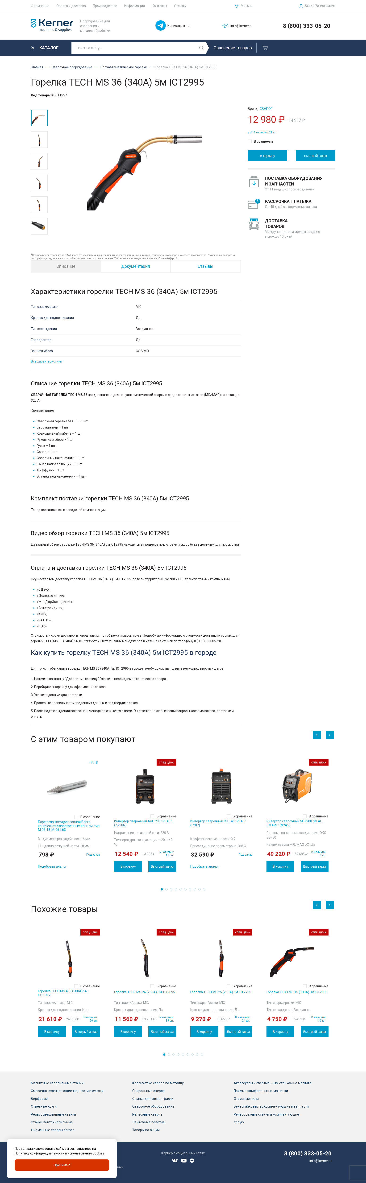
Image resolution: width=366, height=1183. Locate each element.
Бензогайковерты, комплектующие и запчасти (271, 1106)
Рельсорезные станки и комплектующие (266, 1114)
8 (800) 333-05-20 (306, 26)
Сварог (266, 108)
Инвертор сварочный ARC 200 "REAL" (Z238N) (143, 823)
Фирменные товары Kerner (52, 1130)
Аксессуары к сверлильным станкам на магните (272, 1083)
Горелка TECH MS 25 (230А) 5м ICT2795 (220, 992)
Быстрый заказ (315, 156)
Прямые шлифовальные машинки (261, 1091)
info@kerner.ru (320, 1161)
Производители (105, 6)
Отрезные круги (44, 1106)
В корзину (267, 156)
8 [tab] (196, 890)
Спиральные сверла (148, 1091)
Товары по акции (146, 1130)
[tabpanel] (69, 815)
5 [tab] (182, 890)
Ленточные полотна (148, 1122)
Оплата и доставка (71, 6)
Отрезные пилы (246, 1099)
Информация (134, 6)
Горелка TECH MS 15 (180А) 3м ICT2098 (296, 992)
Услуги (239, 1122)
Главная (37, 67)
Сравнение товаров (233, 47)
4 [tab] (177, 890)
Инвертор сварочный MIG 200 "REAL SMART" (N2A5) (294, 823)
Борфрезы (39, 1099)
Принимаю (62, 1165)
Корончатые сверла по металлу (158, 1083)
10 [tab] (205, 890)
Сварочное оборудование (72, 67)
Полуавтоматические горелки (123, 67)
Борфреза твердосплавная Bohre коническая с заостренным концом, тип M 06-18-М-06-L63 (69, 826)
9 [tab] (201, 890)
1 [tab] (163, 890)
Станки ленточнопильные (52, 1122)
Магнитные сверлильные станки (57, 1083)
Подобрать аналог (52, 866)
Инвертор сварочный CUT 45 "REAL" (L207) (218, 823)
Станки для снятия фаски (152, 1099)
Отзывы (180, 6)
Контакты (159, 6)
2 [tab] (168, 890)
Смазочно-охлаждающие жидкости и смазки (67, 1091)
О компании (40, 6)
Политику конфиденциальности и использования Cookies (59, 1153)
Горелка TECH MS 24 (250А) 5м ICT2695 (144, 992)
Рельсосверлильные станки (53, 1114)
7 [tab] (191, 890)
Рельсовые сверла (147, 1114)
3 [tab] (172, 890)
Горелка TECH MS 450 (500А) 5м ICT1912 (62, 993)
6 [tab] (186, 890)
